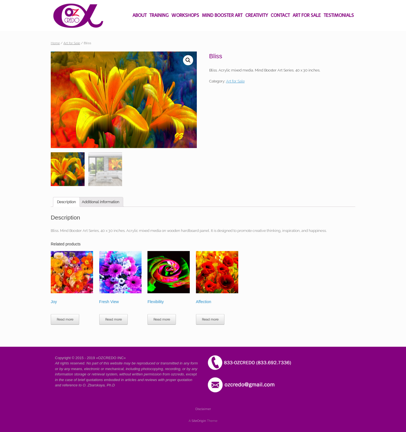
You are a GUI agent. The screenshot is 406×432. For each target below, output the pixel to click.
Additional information (100, 202)
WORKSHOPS (185, 15)
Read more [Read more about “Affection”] (210, 319)
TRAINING (159, 15)
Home (55, 43)
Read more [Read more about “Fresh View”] (113, 319)
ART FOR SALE (307, 15)
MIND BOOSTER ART (222, 15)
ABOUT (140, 15)
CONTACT (280, 15)
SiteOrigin (199, 421)
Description (66, 202)
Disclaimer (203, 409)
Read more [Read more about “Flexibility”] (161, 319)
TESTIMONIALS (339, 15)
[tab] (66, 202)
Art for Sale (71, 43)
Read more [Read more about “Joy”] (65, 319)
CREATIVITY (256, 15)
